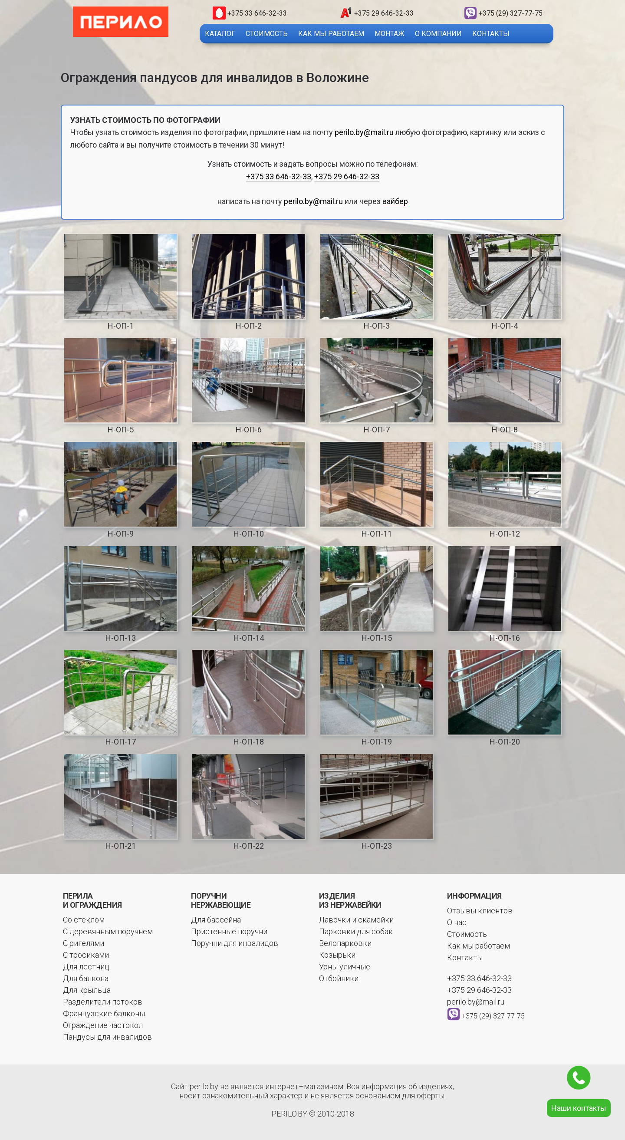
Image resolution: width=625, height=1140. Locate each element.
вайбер (395, 201)
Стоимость (267, 34)
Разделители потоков (102, 1001)
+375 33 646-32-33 (257, 13)
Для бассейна (216, 919)
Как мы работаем (331, 34)
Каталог (220, 34)
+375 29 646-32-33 (384, 13)
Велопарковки (345, 943)
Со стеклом (84, 919)
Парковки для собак (356, 931)
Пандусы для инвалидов (107, 1036)
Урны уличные (344, 966)
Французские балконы (104, 1013)
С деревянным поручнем (108, 931)
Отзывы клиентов (480, 910)
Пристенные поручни (229, 931)
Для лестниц (86, 966)
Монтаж (390, 34)
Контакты (491, 34)
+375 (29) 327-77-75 (511, 13)
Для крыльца (87, 990)
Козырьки (337, 954)
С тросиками (86, 954)
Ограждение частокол (103, 1025)
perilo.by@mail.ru (364, 132)
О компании (438, 34)
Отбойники (339, 978)
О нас (457, 922)
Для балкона (86, 978)
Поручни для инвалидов (234, 943)
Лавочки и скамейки (356, 919)
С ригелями (83, 943)
